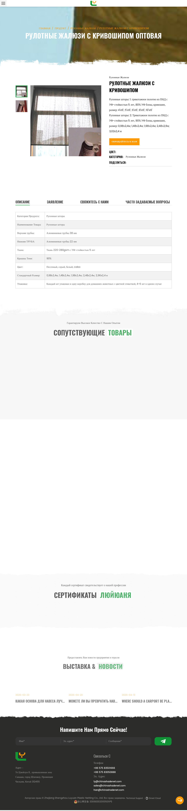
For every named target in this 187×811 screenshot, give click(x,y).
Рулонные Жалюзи (84, 28)
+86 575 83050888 (105, 772)
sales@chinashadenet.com (110, 786)
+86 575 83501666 (104, 768)
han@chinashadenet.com (109, 790)
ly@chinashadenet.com (108, 782)
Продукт (60, 28)
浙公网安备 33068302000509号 (93, 803)
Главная (43, 28)
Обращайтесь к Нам (125, 139)
